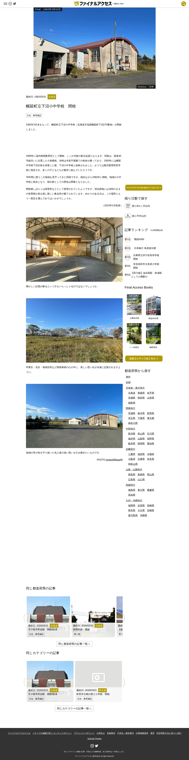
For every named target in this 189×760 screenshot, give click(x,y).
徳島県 (131, 490)
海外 (128, 377)
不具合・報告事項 (125, 733)
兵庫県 (141, 459)
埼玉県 (131, 418)
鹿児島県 (133, 515)
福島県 (131, 403)
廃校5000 (139, 239)
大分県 (141, 510)
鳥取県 (131, 474)
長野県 (150, 438)
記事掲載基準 (142, 733)
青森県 (141, 393)
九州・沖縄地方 (134, 500)
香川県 (141, 490)
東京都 (150, 418)
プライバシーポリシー (84, 733)
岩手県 (150, 393)
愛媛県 (150, 490)
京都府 (150, 454)
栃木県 (141, 413)
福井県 (131, 438)
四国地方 (130, 485)
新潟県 (131, 433)
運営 (152, 733)
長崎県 (150, 505)
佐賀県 (141, 505)
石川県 (150, 433)
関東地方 (130, 408)
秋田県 (141, 398)
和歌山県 (133, 464)
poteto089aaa (113, 460)
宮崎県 (150, 510)
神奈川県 (133, 423)
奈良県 (150, 459)
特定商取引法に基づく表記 (169, 733)
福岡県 (131, 505)
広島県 (131, 479)
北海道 (131, 393)
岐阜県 (131, 443)
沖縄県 (143, 515)
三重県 (131, 454)
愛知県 (150, 443)
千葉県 (141, 418)
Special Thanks (94, 738)
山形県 (150, 398)
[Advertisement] (74, 142)
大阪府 (131, 459)
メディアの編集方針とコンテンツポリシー (52, 733)
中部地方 (130, 429)
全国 (128, 382)
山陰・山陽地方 (134, 469)
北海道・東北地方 (135, 388)
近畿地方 (130, 449)
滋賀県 (141, 454)
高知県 (131, 495)
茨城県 (131, 413)
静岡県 (141, 443)
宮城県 (131, 398)
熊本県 (131, 510)
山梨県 (141, 438)
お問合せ (101, 733)
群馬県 (150, 413)
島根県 (141, 474)
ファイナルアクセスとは (19, 733)
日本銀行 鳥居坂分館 (145, 248)
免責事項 (111, 733)
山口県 (141, 479)
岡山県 (150, 474)
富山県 (141, 433)
